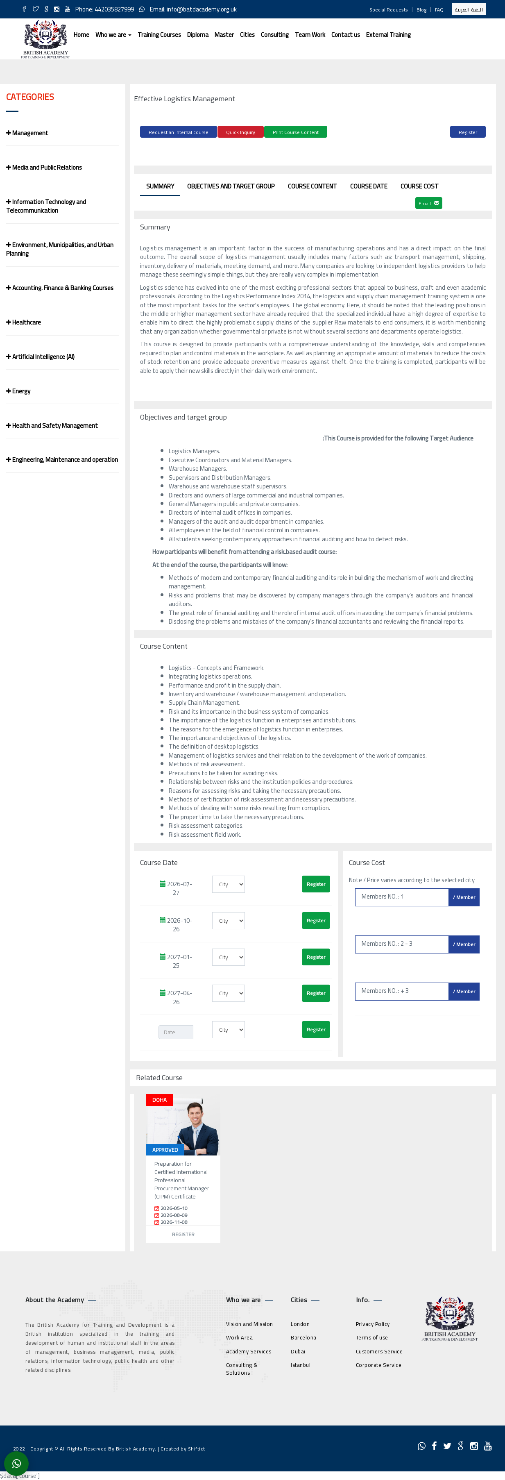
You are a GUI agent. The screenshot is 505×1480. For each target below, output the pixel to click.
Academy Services (249, 1350)
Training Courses (159, 35)
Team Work (310, 35)
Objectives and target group (231, 185)
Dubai (298, 1350)
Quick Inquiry (240, 132)
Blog (421, 9)
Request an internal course (178, 132)
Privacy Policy (373, 1322)
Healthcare (23, 322)
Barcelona (304, 1336)
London (300, 1322)
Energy (18, 391)
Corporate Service (379, 1364)
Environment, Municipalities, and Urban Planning (59, 249)
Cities (247, 35)
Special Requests (388, 9)
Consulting (275, 35)
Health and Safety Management (52, 425)
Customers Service (379, 1350)
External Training (388, 35)
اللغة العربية (469, 9)
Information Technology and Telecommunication (46, 206)
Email (429, 202)
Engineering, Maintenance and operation (62, 459)
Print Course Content (296, 132)
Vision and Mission (249, 1322)
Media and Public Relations (44, 167)
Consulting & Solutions (242, 1367)
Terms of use (372, 1336)
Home (81, 35)
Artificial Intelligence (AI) (40, 357)
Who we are (113, 35)
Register (468, 132)
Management (27, 133)
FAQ (439, 9)
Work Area (239, 1336)
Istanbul (300, 1364)
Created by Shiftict (183, 1447)
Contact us (345, 35)
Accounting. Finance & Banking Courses (59, 288)
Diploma (197, 35)
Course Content (312, 185)
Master (224, 35)
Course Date (368, 185)
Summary (160, 185)
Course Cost (420, 185)
